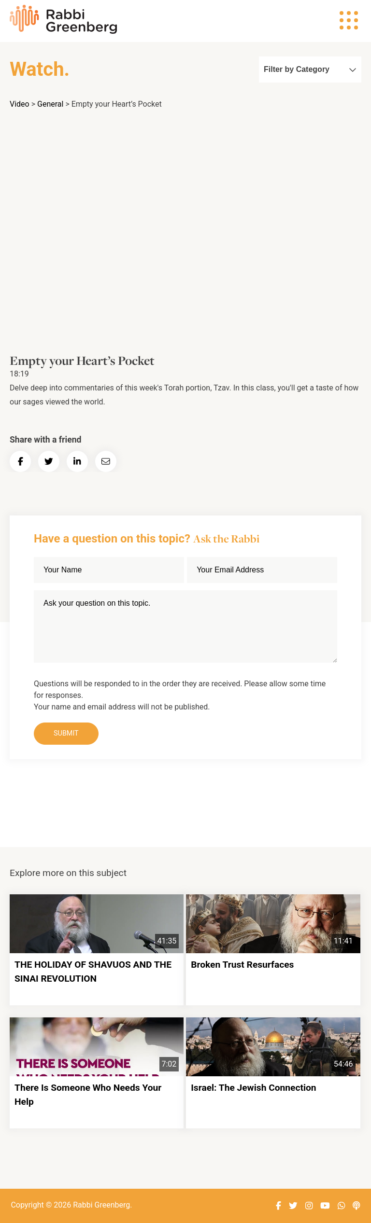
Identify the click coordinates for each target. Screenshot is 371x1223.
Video (19, 104)
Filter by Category (310, 69)
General (50, 104)
